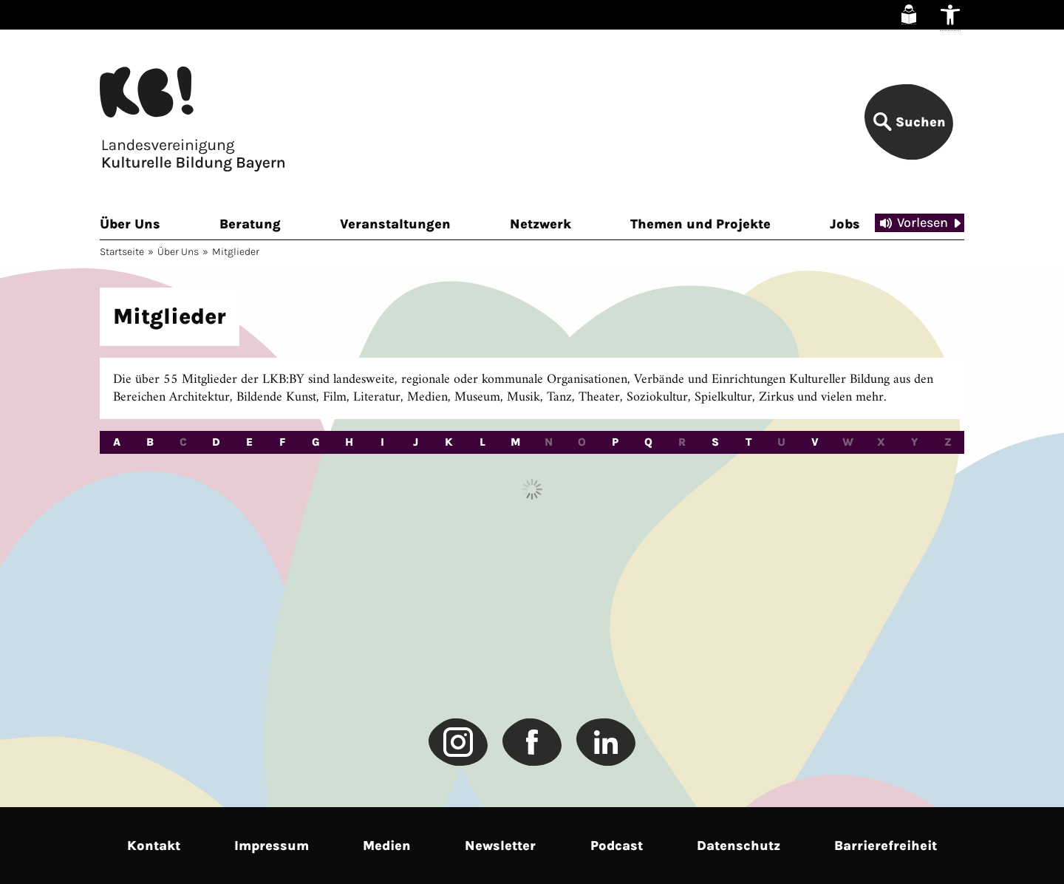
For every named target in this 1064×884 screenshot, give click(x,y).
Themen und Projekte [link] (700, 224)
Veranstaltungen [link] (395, 224)
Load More (532, 489)
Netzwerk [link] (540, 224)
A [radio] (116, 442)
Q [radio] (648, 442)
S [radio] (715, 442)
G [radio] (316, 442)
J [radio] (415, 442)
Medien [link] (387, 845)
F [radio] (282, 442)
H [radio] (349, 442)
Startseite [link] (122, 251)
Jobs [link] (845, 224)
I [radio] (382, 442)
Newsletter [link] (500, 845)
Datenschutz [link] (738, 845)
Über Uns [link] (130, 224)
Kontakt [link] (153, 845)
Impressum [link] (271, 845)
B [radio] (150, 442)
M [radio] (516, 442)
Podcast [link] (616, 845)
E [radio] (249, 442)
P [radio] (615, 442)
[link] (908, 14)
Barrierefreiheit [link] (885, 845)
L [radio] (482, 442)
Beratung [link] (250, 224)
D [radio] (216, 442)
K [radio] (449, 442)
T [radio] (748, 442)
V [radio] (815, 442)
